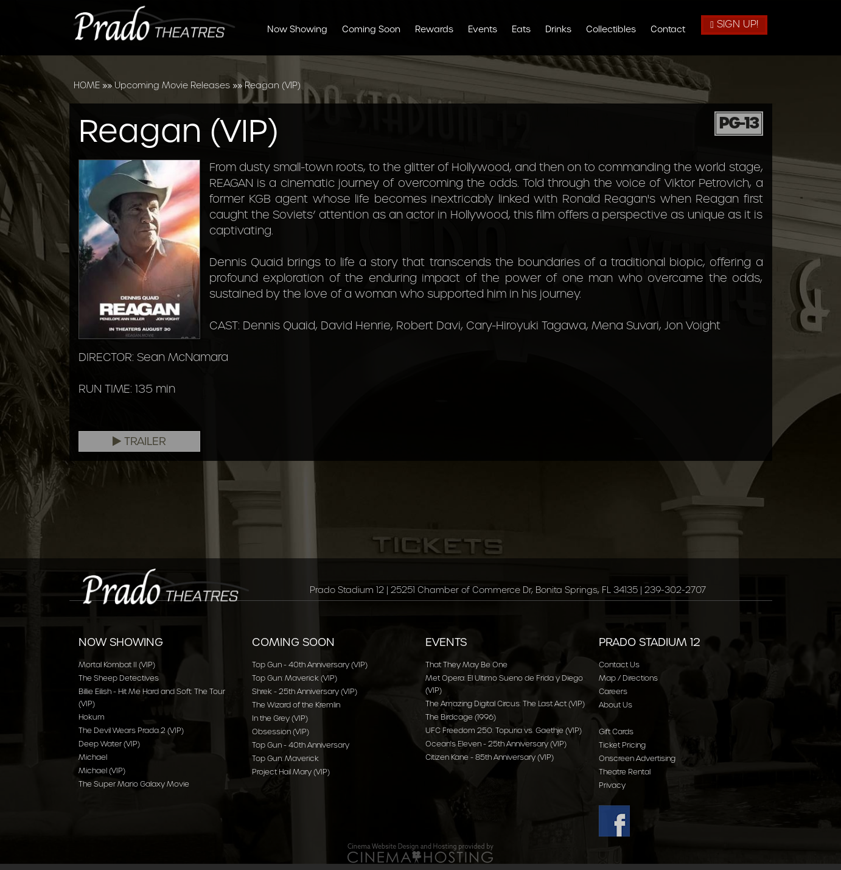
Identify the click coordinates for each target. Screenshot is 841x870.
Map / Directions (628, 678)
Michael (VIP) (102, 770)
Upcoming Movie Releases (172, 85)
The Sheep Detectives (119, 678)
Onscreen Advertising (637, 758)
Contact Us (619, 664)
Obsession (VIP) (280, 731)
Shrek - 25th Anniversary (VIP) (304, 691)
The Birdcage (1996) (460, 717)
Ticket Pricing (622, 745)
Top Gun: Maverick (285, 758)
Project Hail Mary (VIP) (291, 772)
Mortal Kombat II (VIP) (117, 664)
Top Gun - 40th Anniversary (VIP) (310, 664)
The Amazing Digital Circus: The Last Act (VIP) (505, 703)
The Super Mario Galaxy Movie (134, 784)
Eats (525, 29)
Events (486, 29)
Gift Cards (616, 731)
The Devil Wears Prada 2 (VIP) (131, 730)
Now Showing (301, 29)
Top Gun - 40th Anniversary (300, 745)
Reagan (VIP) (273, 85)
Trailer (139, 441)
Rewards (438, 29)
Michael (93, 757)
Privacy (612, 785)
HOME (87, 85)
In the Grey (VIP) (280, 718)
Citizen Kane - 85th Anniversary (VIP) (489, 757)
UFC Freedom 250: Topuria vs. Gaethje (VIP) (503, 730)
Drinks (563, 29)
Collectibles (615, 29)
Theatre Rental (625, 772)
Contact (672, 29)
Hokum (92, 717)
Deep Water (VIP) (109, 743)
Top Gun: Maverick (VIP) (294, 678)
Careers (613, 691)
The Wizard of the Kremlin (296, 705)
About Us (615, 705)
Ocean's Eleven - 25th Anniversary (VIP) (496, 743)
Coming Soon (375, 29)
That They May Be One (466, 664)
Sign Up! (734, 24)
